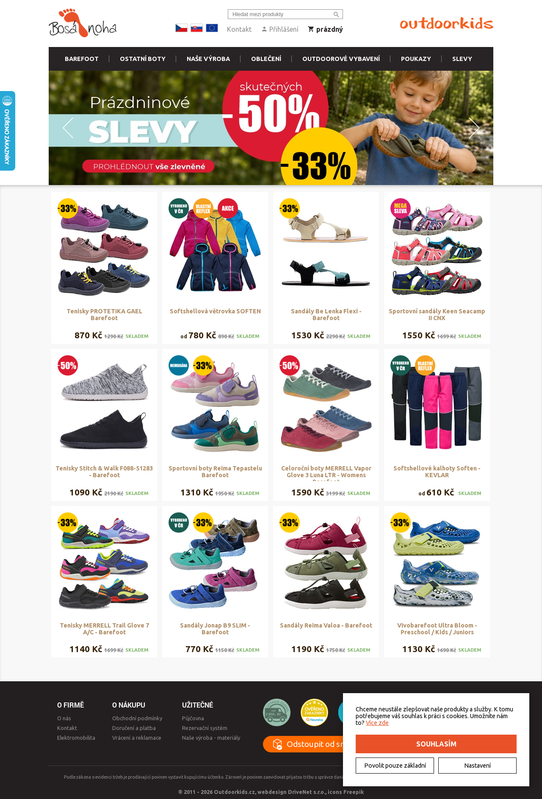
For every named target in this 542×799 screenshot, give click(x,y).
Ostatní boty (143, 58)
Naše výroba (208, 58)
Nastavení (477, 765)
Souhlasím (436, 744)
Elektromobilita (76, 738)
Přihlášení (280, 29)
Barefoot (82, 58)
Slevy (462, 58)
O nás (64, 718)
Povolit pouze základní (395, 765)
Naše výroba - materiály (211, 738)
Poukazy (416, 58)
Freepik (353, 792)
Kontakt (239, 29)
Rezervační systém (204, 728)
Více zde (377, 722)
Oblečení (266, 58)
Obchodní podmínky (137, 718)
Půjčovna (193, 718)
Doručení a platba (134, 728)
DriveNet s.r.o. (306, 792)
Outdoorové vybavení (341, 58)
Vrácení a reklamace (136, 738)
